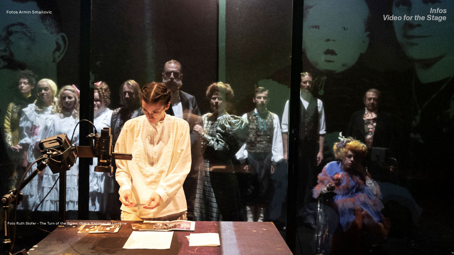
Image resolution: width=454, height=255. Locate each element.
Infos (438, 11)
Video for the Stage (415, 18)
